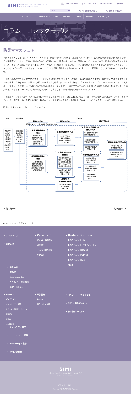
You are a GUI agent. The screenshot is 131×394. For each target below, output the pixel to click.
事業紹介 (13, 272)
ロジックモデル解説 (13, 304)
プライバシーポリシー (65, 385)
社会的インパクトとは (76, 240)
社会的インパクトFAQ (76, 260)
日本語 (23, 343)
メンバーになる (103, 16)
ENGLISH (14, 344)
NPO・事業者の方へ (77, 303)
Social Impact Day (17, 277)
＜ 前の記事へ (9, 209)
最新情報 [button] (89, 16)
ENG (121, 3)
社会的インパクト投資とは (78, 255)
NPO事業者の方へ (89, 11)
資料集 (8, 319)
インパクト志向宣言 (44, 250)
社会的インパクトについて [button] (48, 16)
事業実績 (40, 255)
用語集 (70, 265)
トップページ (12, 236)
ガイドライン (11, 299)
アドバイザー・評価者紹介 (20, 282)
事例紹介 (9, 314)
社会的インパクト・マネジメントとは (82, 245)
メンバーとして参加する (79, 295)
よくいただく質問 (90, 3)
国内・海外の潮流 (43, 304)
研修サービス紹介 (16, 287)
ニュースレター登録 (71, 3)
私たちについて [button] (28, 16)
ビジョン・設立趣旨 (44, 240)
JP (118, 3)
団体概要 (40, 245)
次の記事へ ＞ (120, 209)
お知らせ (10, 244)
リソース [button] (78, 16)
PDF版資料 (10, 324)
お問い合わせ (107, 3)
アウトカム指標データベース (17, 309)
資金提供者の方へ (116, 11)
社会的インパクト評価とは (78, 250)
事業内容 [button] (66, 16)
